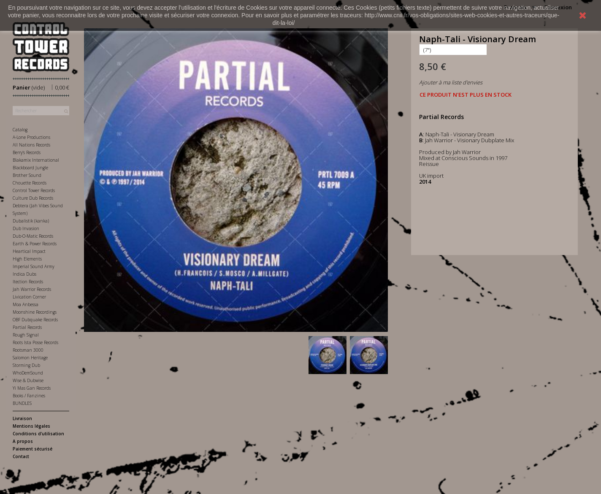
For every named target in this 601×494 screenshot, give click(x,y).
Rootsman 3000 (28, 350)
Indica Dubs (24, 274)
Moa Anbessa (25, 304)
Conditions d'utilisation (38, 434)
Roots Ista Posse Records (35, 342)
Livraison (22, 418)
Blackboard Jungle (30, 168)
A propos (23, 441)
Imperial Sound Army (33, 266)
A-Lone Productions (31, 137)
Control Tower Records (34, 190)
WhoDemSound (28, 373)
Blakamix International (36, 160)
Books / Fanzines (29, 396)
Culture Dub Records (33, 198)
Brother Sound (27, 175)
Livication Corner (29, 297)
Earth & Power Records (35, 244)
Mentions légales (31, 426)
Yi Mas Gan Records (32, 388)
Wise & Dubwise (28, 380)
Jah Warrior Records (32, 289)
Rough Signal (26, 335)
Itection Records (28, 282)
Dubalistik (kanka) (31, 221)
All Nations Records (31, 145)
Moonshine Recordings (35, 312)
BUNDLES (22, 403)
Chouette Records (29, 183)
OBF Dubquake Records (35, 320)
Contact (21, 456)
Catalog (20, 130)
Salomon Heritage (30, 358)
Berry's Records (27, 152)
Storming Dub (26, 365)
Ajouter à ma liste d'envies (450, 82)
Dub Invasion (26, 228)
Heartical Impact (29, 251)
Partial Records (27, 327)
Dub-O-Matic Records (33, 236)
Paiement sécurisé (32, 449)
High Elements (27, 259)
